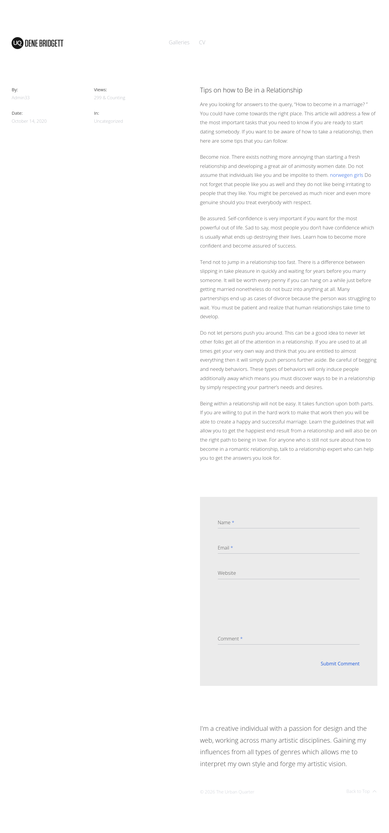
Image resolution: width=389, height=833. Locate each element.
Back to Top (362, 791)
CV (202, 42)
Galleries (179, 42)
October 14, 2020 (29, 121)
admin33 (21, 97)
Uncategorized (108, 121)
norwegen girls (346, 174)
